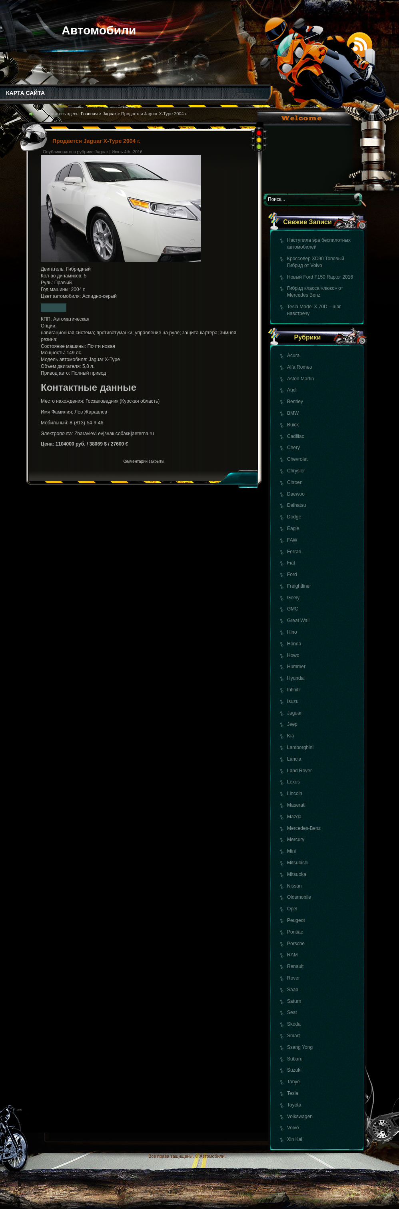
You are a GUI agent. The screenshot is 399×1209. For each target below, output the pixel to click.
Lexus (293, 782)
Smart (293, 1035)
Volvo (293, 1128)
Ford (292, 574)
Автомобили (99, 30)
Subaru (295, 1059)
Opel (292, 909)
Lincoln (294, 793)
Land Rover (299, 770)
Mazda (294, 816)
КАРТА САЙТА (25, 93)
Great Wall (298, 620)
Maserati (296, 805)
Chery (293, 447)
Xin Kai (294, 1139)
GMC (292, 609)
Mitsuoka (296, 874)
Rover (293, 978)
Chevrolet (297, 459)
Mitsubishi (297, 863)
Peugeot (296, 920)
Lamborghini (300, 747)
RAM (292, 955)
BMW (293, 413)
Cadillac (295, 436)
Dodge (294, 517)
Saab (292, 989)
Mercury (295, 839)
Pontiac (295, 932)
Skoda (294, 1024)
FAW (292, 540)
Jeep (292, 724)
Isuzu (293, 701)
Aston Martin (300, 379)
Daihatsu (296, 505)
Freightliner (299, 586)
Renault (295, 966)
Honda (294, 644)
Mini (291, 851)
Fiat (291, 563)
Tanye (293, 1081)
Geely (293, 597)
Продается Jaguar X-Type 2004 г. (96, 141)
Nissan (294, 886)
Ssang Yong (300, 1047)
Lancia (294, 759)
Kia (290, 736)
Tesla (292, 1093)
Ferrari (294, 551)
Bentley (295, 401)
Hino (292, 632)
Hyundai (296, 678)
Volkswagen (300, 1116)
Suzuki (294, 1070)
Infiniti (293, 690)
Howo (293, 655)
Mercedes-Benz (304, 828)
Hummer (296, 666)
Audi (292, 390)
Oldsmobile (299, 897)
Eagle (293, 528)
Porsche (296, 943)
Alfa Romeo (299, 367)
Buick (293, 425)
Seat (292, 1012)
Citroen (295, 482)
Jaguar (294, 713)
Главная (89, 113)
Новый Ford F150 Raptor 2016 (320, 277)
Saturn (294, 1001)
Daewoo (296, 494)
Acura (293, 355)
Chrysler (296, 471)
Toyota (294, 1105)
